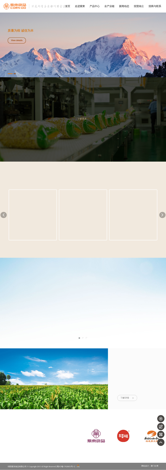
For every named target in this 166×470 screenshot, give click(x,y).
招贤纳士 (139, 6)
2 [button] (15, 73)
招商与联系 (155, 6)
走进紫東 (80, 6)
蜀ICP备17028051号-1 (66, 467)
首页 (67, 6)
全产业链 (109, 6)
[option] (83, 45)
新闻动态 (124, 6)
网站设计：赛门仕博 (149, 466)
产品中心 (95, 6)
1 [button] (10, 73)
